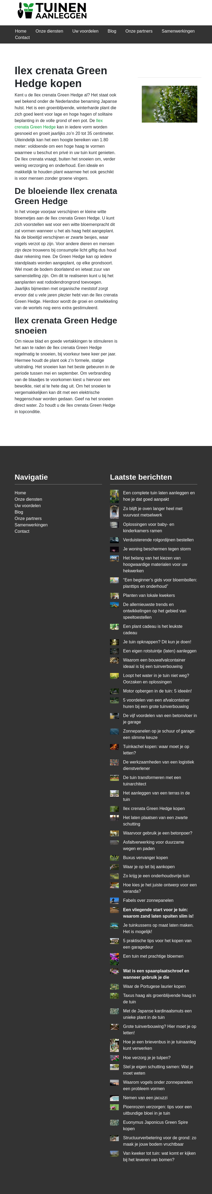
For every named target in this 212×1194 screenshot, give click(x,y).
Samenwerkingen (178, 31)
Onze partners (138, 31)
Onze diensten (49, 31)
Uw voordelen (85, 31)
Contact (22, 37)
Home (20, 31)
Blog (112, 31)
